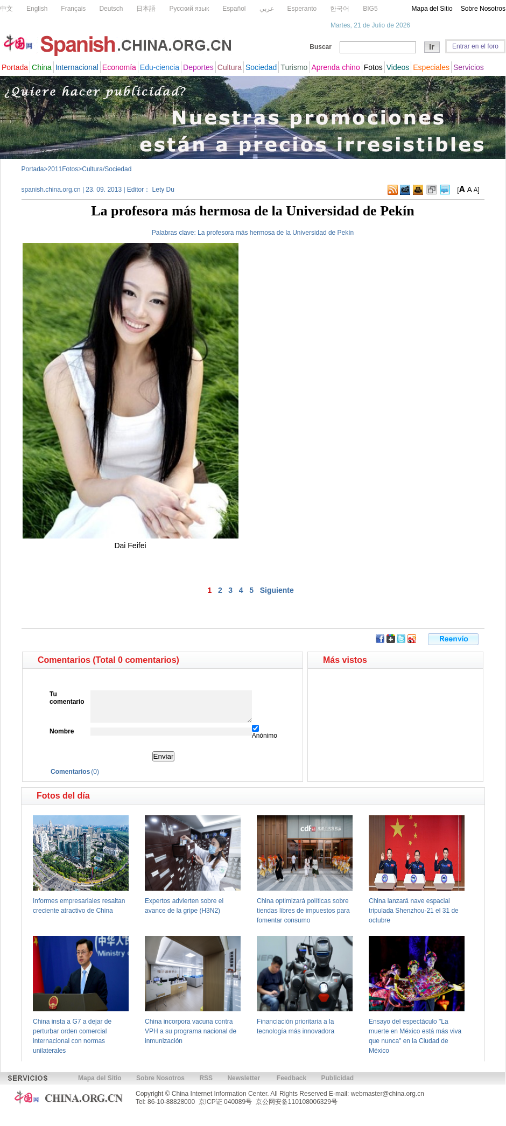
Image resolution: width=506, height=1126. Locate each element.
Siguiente (277, 590)
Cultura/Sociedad (106, 169)
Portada (33, 169)
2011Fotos (63, 169)
